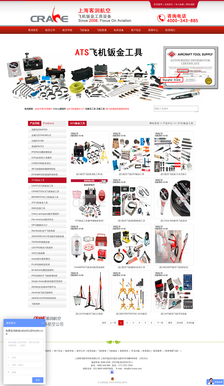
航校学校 (69, 351)
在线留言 (168, 4)
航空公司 (81, 351)
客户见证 (58, 351)
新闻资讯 (124, 351)
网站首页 (154, 123)
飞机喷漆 (102, 351)
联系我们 (146, 351)
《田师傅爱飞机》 (171, 351)
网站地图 (190, 4)
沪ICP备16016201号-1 (122, 362)
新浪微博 (158, 4)
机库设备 (91, 351)
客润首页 (47, 351)
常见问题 (135, 351)
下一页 (160, 323)
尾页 (170, 323)
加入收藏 (179, 4)
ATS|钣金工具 (185, 123)
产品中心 (168, 123)
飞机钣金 (113, 351)
